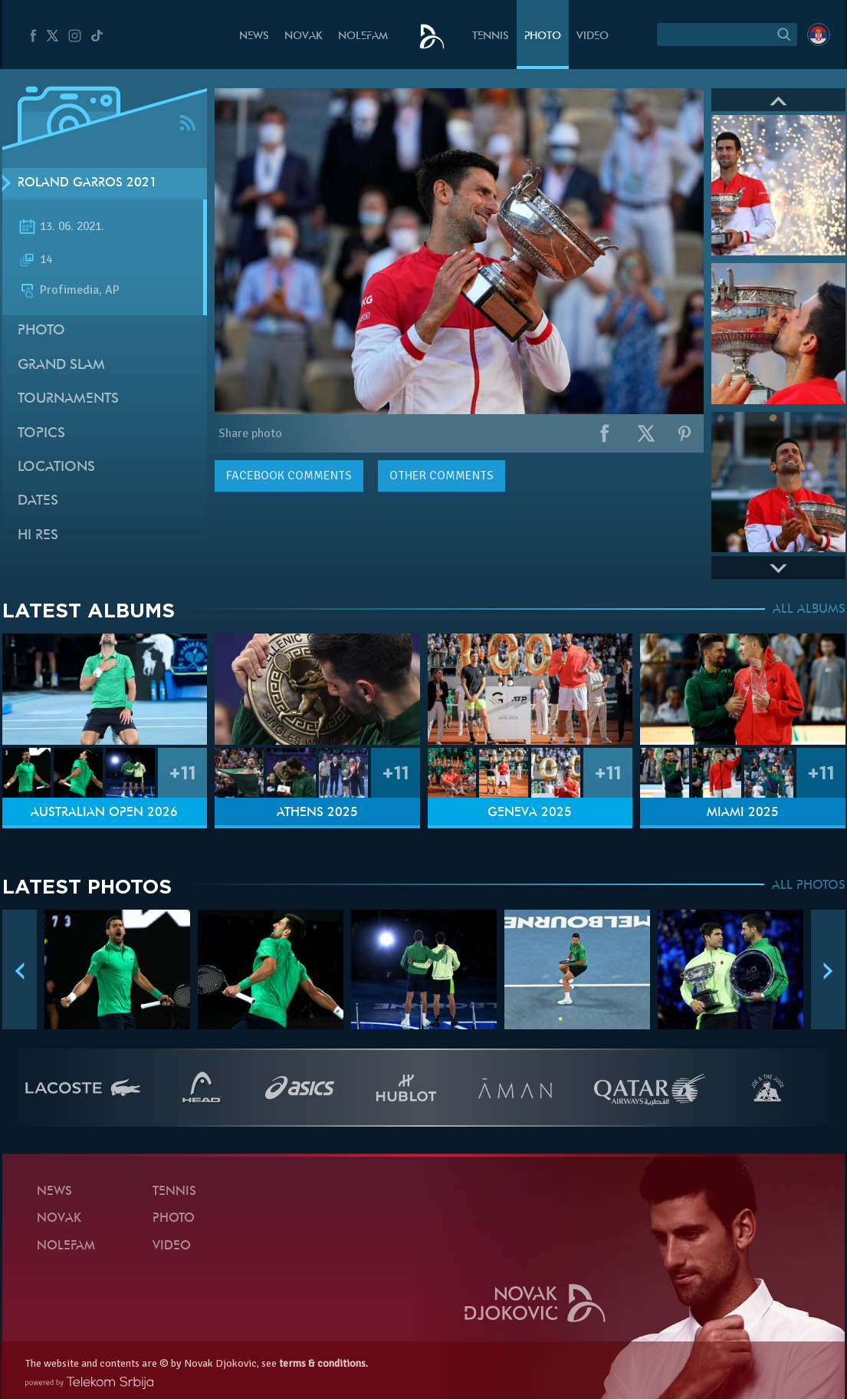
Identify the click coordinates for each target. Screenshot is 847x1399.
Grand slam (61, 365)
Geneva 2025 (530, 813)
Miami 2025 (743, 813)
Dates (38, 501)
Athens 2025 (317, 813)
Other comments (441, 475)
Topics (41, 433)
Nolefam (363, 36)
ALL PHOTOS (808, 886)
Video (592, 36)
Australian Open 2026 (104, 813)
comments (289, 475)
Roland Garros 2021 (87, 183)
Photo (542, 36)
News (254, 36)
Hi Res (38, 535)
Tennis (490, 36)
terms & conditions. (323, 1363)
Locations (56, 467)
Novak (303, 36)
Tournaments (68, 399)
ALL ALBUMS (809, 610)
